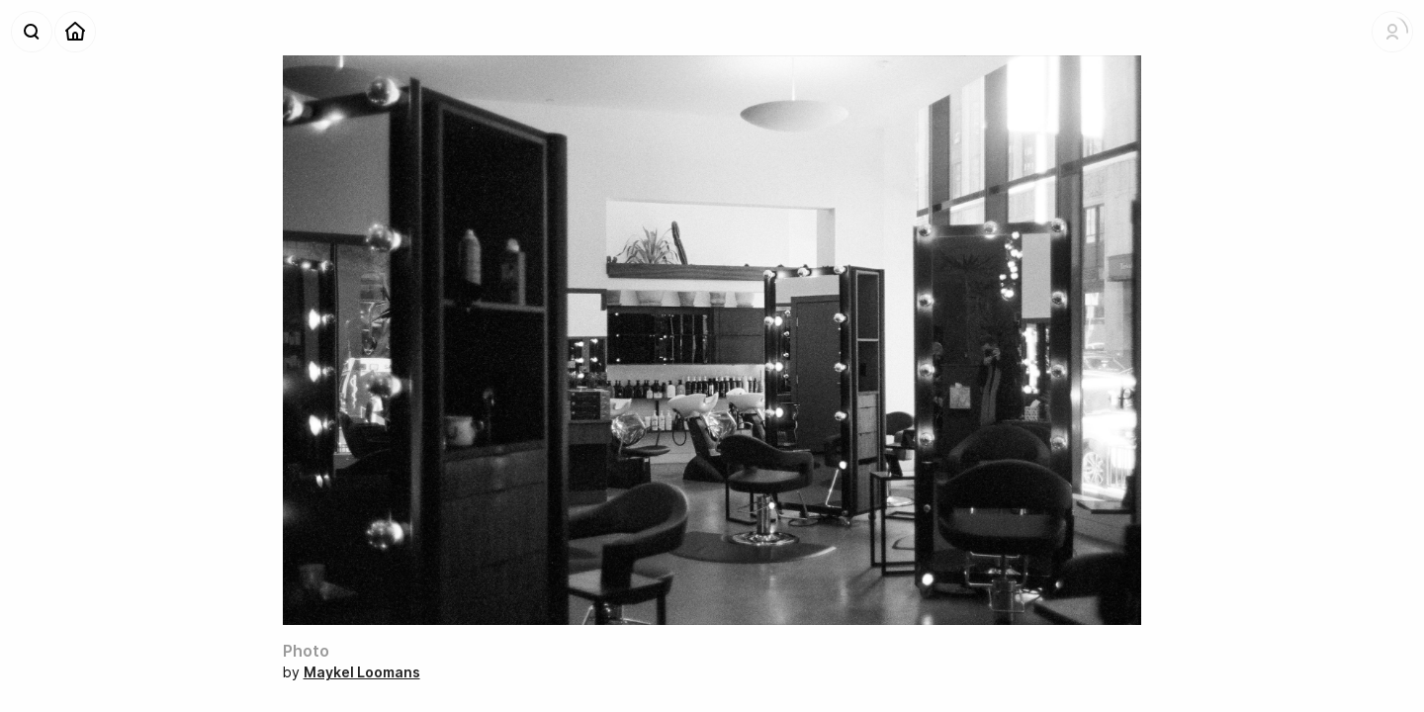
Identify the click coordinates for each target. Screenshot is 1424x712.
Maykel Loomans (362, 672)
